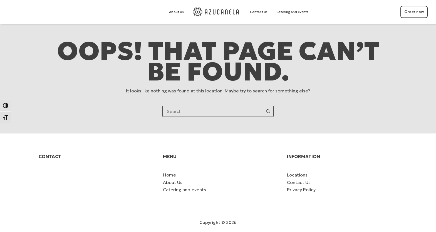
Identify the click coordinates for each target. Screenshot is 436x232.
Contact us (258, 12)
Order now (414, 11)
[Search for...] (212, 111)
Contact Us (299, 182)
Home (169, 175)
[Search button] (268, 111)
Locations (297, 175)
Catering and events (292, 12)
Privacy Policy (301, 189)
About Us (176, 12)
